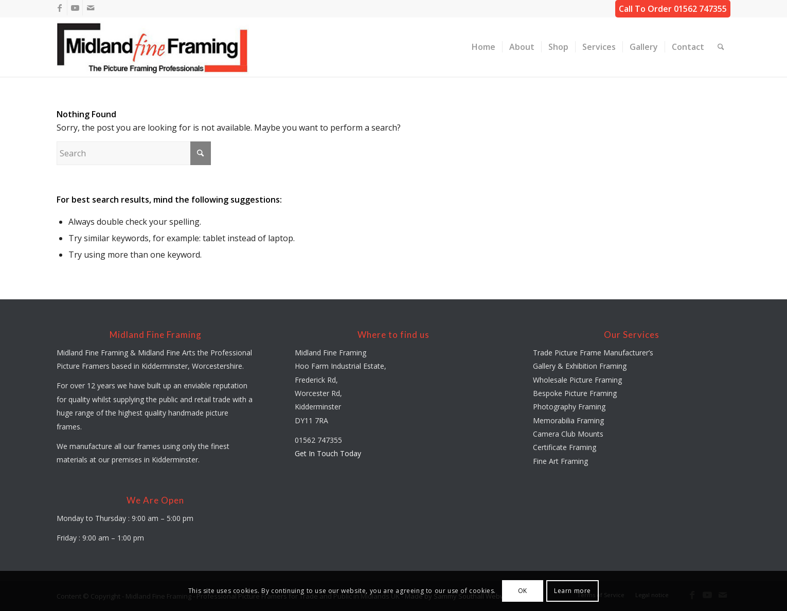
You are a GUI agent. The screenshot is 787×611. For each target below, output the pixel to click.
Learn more (572, 590)
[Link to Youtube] (74, 7)
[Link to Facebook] (59, 7)
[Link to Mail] (90, 7)
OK (522, 590)
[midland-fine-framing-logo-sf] (153, 47)
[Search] (721, 47)
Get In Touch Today (328, 453)
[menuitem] (483, 47)
